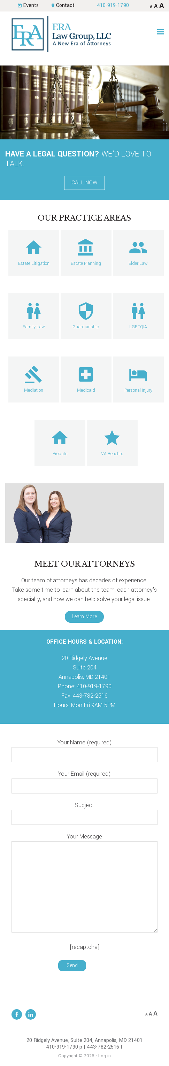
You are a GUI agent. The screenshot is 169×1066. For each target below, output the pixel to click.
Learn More (84, 616)
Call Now (84, 182)
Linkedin (30, 1014)
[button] (160, 32)
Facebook (16, 1014)
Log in (104, 1056)
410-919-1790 (113, 5)
